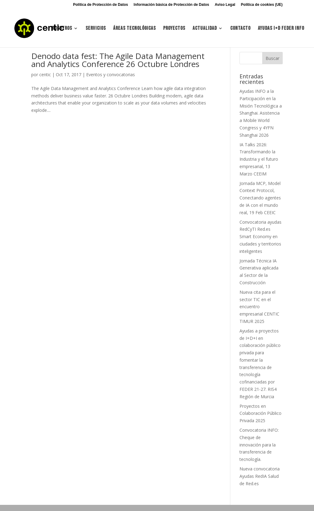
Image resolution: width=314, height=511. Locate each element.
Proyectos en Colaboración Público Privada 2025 (260, 413)
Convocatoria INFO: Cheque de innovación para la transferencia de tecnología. (259, 444)
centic (45, 74)
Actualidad (205, 28)
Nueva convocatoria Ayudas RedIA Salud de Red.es (259, 476)
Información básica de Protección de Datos (171, 5)
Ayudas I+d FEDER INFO (281, 28)
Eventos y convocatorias (110, 74)
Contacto (240, 28)
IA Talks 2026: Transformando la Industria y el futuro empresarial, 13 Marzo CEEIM (258, 159)
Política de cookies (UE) (262, 5)
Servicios (96, 28)
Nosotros (62, 28)
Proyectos (174, 28)
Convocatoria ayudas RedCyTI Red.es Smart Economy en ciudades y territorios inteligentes (260, 236)
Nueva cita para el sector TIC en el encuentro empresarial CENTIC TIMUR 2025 (259, 306)
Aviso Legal (225, 5)
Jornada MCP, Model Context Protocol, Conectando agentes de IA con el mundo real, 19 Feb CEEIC (260, 197)
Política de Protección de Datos (100, 5)
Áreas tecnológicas (134, 28)
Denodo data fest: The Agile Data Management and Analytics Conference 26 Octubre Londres (118, 59)
